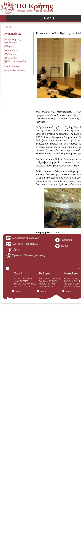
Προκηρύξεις (11, 58)
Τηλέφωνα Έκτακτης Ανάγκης (25, 255)
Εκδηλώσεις (11, 54)
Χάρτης (13, 249)
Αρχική (7, 26)
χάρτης (16, 291)
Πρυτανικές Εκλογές (15, 70)
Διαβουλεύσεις (12, 66)
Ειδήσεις (9, 46)
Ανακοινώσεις (12, 33)
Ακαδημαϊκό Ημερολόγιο (22, 238)
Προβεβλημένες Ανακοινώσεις (13, 40)
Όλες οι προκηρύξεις (16, 61)
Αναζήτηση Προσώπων (22, 244)
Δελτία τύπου (11, 50)
